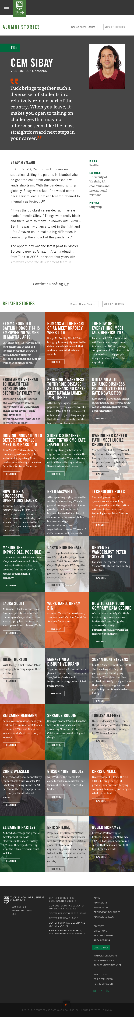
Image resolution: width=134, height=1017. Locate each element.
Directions (100, 930)
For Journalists (104, 983)
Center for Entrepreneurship (67, 913)
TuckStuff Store (104, 960)
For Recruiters (103, 979)
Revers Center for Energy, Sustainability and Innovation (67, 932)
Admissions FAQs (104, 916)
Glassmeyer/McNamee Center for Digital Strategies (66, 907)
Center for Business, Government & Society (62, 899)
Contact (99, 926)
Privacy (107, 1010)
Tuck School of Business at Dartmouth (19, 8)
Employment (101, 974)
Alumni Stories (21, 27)
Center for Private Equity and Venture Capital (67, 924)
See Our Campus (103, 935)
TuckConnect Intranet (107, 965)
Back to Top (67, 1004)
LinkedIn (101, 991)
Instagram (94, 991)
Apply (97, 897)
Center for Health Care (63, 918)
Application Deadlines (107, 912)
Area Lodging (102, 940)
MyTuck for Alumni (105, 955)
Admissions (100, 902)
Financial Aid (101, 907)
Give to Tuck (101, 947)
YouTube (107, 991)
